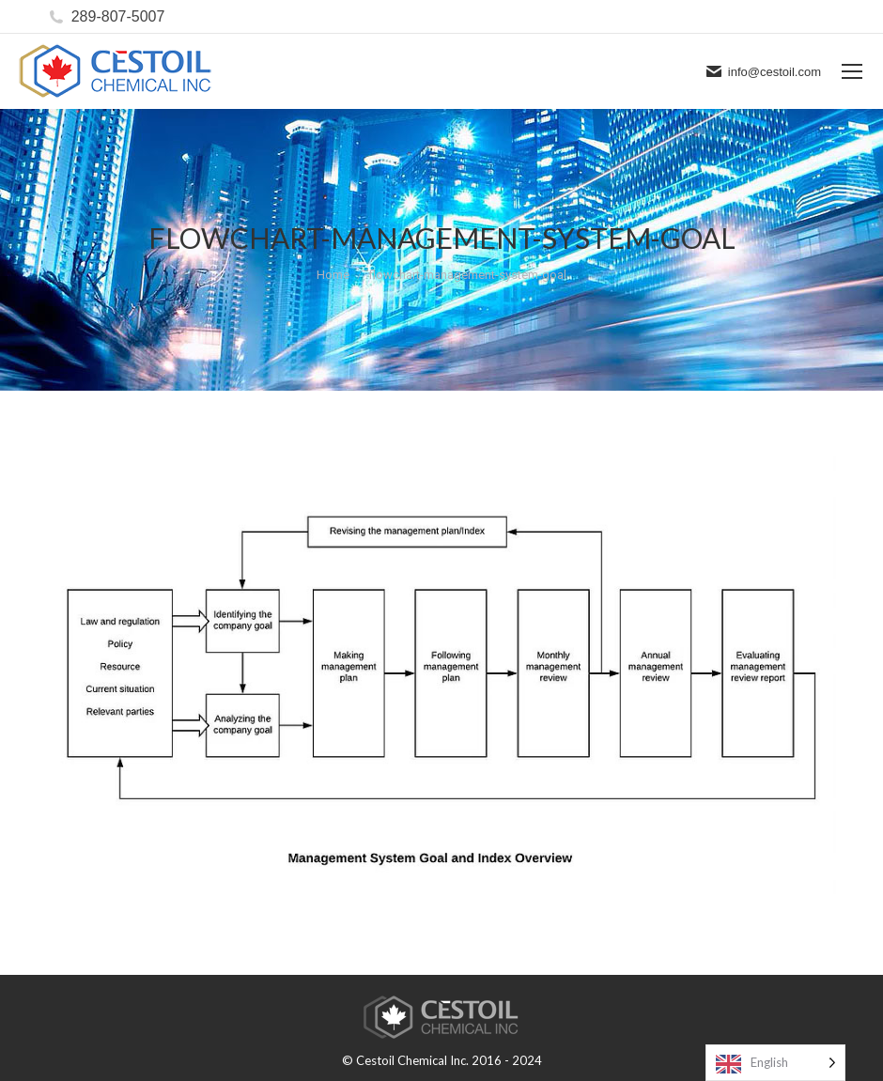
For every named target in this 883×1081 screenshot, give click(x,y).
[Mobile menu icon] (852, 71)
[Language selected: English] (775, 1062)
